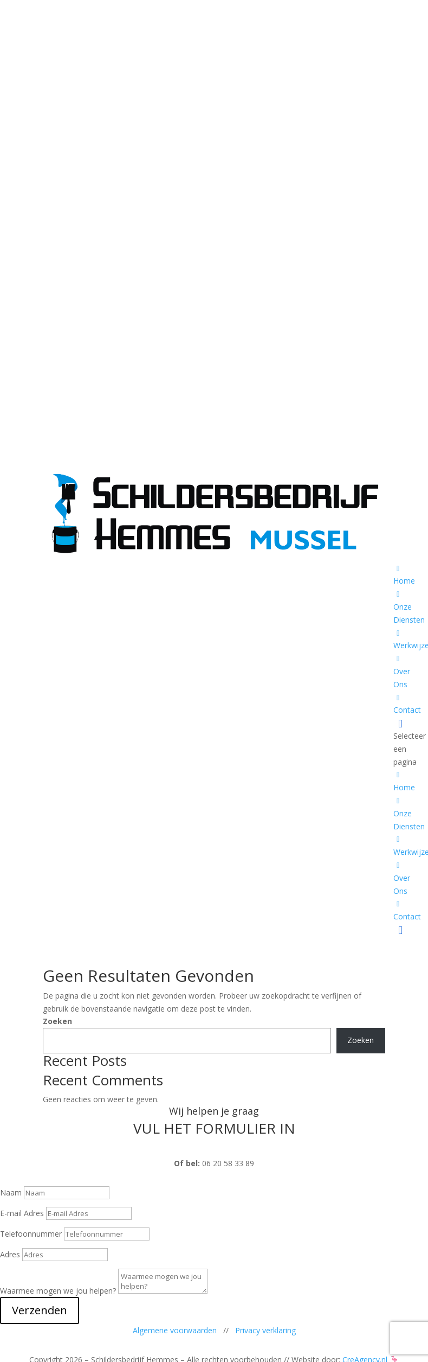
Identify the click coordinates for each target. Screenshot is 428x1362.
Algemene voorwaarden (175, 1330)
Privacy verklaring (265, 1330)
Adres (10, 1254)
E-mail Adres (22, 1213)
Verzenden (39, 1310)
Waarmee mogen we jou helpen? (58, 1291)
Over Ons (401, 672)
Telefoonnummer (31, 1234)
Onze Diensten (409, 608)
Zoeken (57, 1021)
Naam (11, 1192)
